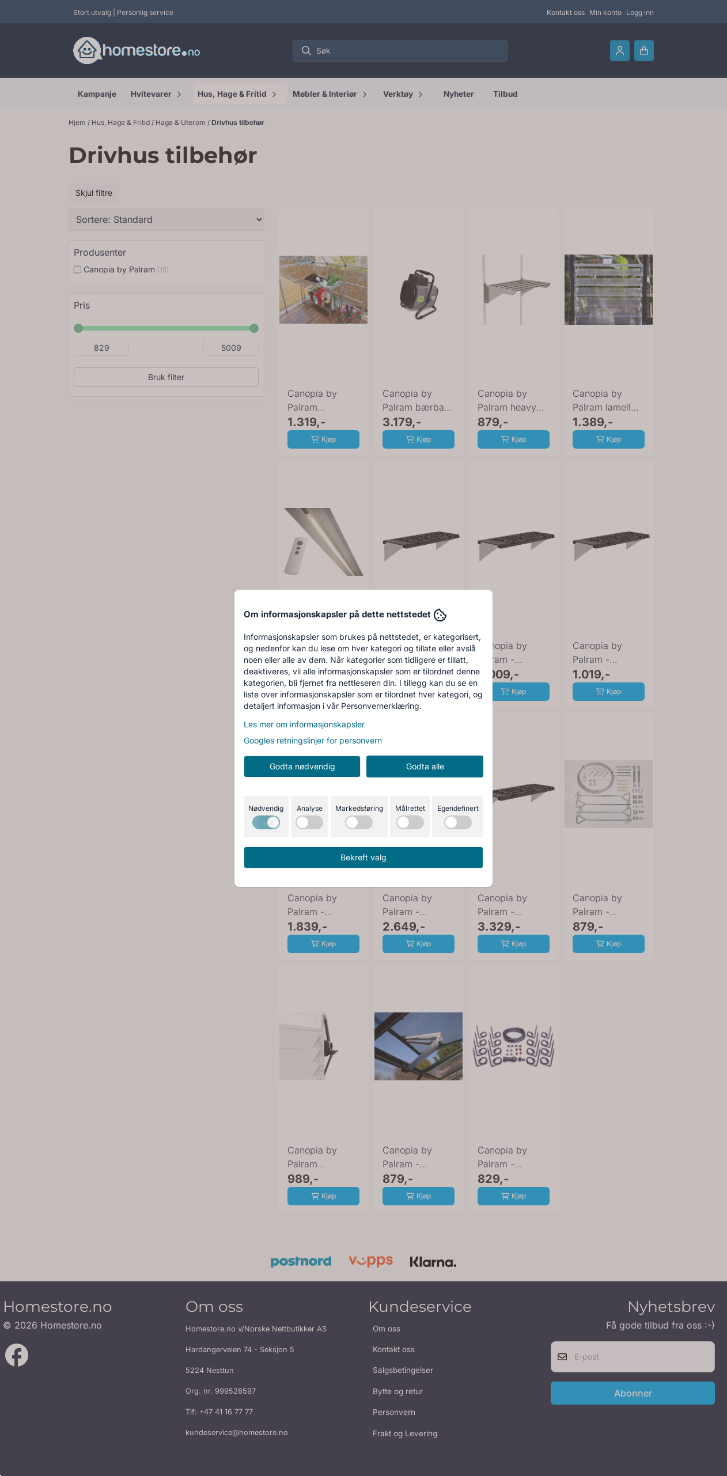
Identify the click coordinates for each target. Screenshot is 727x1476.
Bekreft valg (363, 857)
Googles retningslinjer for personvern (313, 740)
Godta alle (425, 766)
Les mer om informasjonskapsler (304, 724)
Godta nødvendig (302, 766)
